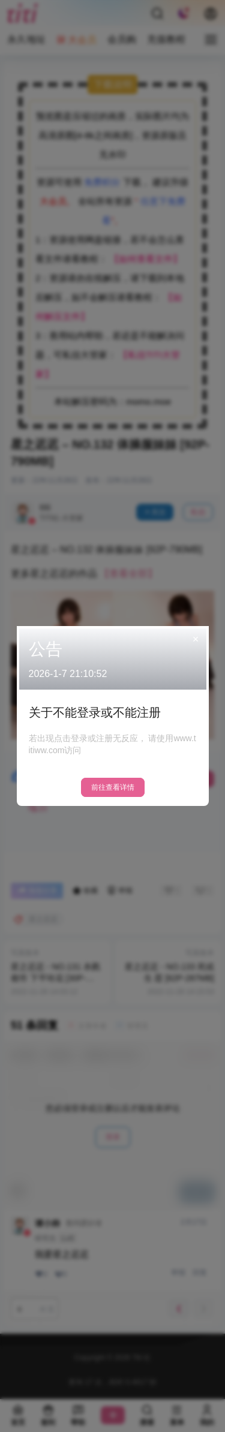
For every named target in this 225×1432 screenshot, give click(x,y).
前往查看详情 (112, 787)
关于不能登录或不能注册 (95, 712)
